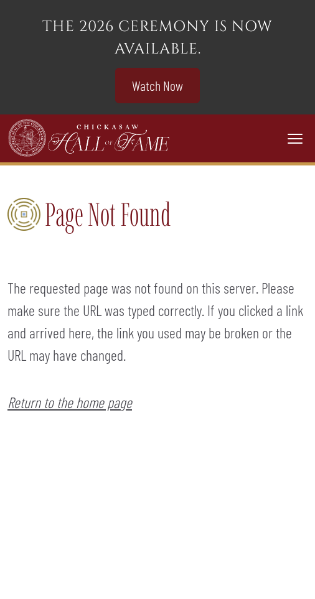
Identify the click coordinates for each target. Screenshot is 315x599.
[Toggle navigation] (295, 139)
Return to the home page (69, 402)
